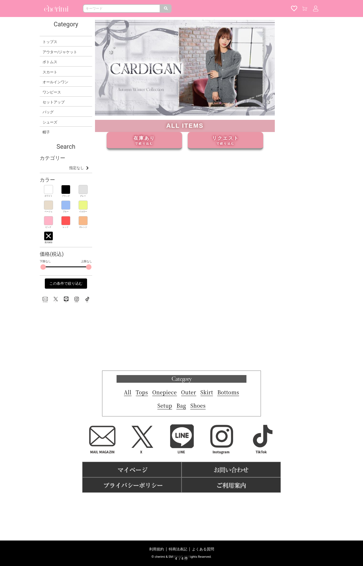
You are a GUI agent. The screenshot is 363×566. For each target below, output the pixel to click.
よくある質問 (203, 549)
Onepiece (164, 439)
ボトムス (50, 62)
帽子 (46, 132)
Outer (188, 439)
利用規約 (156, 549)
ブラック (66, 196)
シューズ (50, 122)
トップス (50, 42)
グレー (83, 196)
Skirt (207, 439)
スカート (50, 72)
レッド (66, 227)
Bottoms (228, 439)
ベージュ (48, 211)
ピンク (48, 227)
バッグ (48, 112)
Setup (164, 453)
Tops (142, 439)
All (128, 439)
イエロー (83, 211)
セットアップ (54, 102)
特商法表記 (178, 549)
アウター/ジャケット (60, 52)
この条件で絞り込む (66, 283)
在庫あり (144, 140)
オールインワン (55, 82)
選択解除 (48, 242)
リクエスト (225, 140)
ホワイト (48, 196)
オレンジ (83, 227)
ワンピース (52, 92)
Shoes (198, 453)
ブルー (66, 211)
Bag (181, 453)
